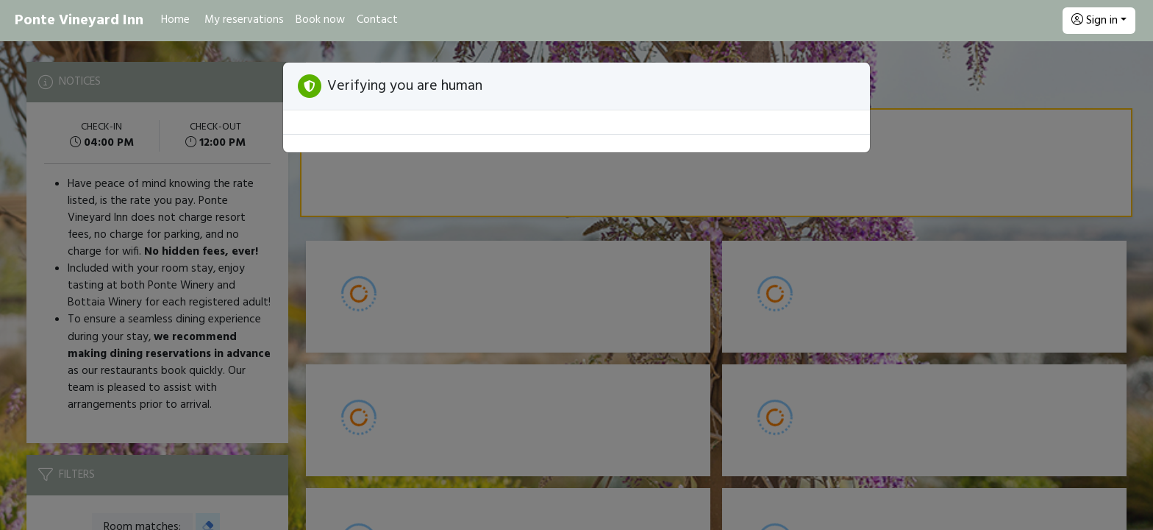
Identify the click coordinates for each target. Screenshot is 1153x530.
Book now (320, 20)
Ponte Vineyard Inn (79, 20)
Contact (377, 20)
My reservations (244, 20)
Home (175, 20)
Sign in (1094, 20)
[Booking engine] (576, 285)
